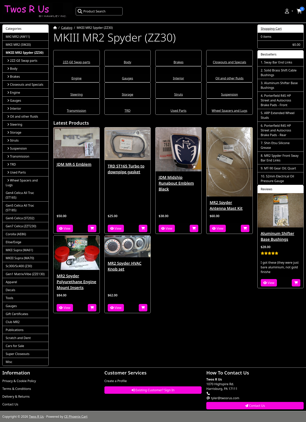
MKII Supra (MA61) (19, 250)
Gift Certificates (17, 314)
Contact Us (10, 404)
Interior (178, 78)
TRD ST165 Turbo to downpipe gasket (126, 168)
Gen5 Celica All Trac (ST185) (20, 207)
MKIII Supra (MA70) (20, 258)
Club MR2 (13, 322)
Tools (9, 298)
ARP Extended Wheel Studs (277, 115)
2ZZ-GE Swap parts (76, 62)
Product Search (91, 11)
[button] (289, 11)
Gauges (127, 78)
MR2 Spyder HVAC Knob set (124, 266)
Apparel (11, 282)
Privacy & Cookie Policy (19, 381)
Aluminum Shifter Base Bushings (279, 85)
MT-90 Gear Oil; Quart (280, 168)
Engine (76, 78)
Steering (76, 94)
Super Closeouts (17, 354)
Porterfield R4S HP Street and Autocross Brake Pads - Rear (276, 130)
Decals (10, 290)
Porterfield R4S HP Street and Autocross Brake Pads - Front (276, 100)
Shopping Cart (271, 28)
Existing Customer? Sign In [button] (153, 390)
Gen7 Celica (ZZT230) (21, 226)
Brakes (178, 62)
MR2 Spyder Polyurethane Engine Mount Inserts (76, 281)
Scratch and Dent (18, 338)
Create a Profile (115, 381)
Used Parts (178, 110)
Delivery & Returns (16, 396)
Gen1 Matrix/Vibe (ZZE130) (25, 274)
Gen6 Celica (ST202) (20, 218)
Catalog (66, 28)
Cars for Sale (15, 346)
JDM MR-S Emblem (74, 164)
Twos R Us (36, 416)
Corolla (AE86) (16, 234)
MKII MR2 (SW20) (18, 44)
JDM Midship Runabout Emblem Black (176, 183)
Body (127, 62)
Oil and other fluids (229, 78)
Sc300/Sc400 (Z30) (19, 266)
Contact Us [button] (255, 405)
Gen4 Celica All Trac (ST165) (20, 195)
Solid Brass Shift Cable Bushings (279, 72)
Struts (178, 94)
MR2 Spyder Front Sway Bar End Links (280, 157)
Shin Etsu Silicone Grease (275, 145)
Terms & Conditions (16, 389)
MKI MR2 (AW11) (18, 36)
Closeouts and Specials (229, 62)
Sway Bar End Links (278, 62)
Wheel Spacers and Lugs (229, 110)
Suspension (229, 94)
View (64, 228)
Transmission (76, 110)
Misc (9, 362)
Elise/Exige (13, 242)
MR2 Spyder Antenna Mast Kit (226, 205)
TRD (128, 110)
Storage (127, 94)
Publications (14, 330)
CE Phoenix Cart (76, 416)
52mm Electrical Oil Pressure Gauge (277, 178)
